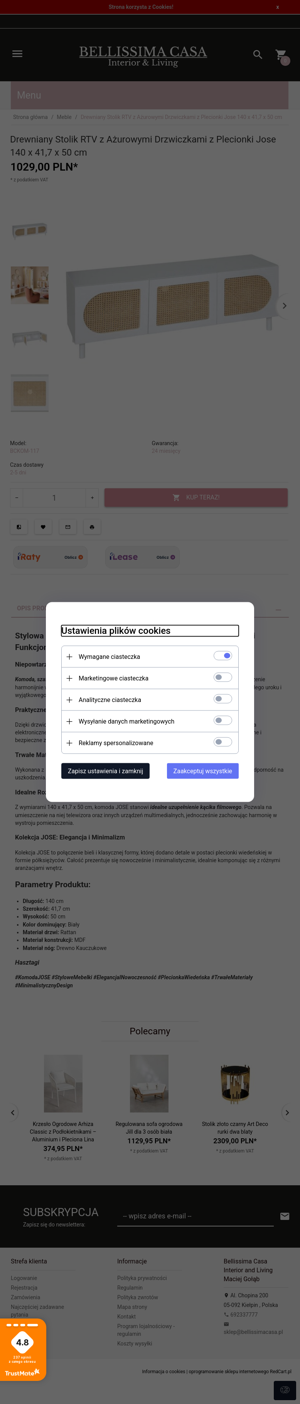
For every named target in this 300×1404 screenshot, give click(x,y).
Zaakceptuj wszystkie (203, 771)
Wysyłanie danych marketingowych (126, 721)
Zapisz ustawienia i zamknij (105, 771)
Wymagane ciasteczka (109, 656)
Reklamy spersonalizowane (116, 743)
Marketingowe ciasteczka (113, 678)
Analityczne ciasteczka (110, 700)
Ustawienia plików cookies (115, 630)
